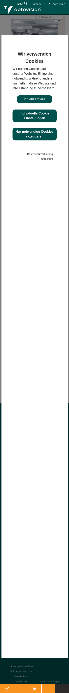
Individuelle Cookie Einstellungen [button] (34, 116)
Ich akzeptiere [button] (34, 99)
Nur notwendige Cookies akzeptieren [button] (34, 134)
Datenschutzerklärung (40, 154)
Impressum (46, 158)
